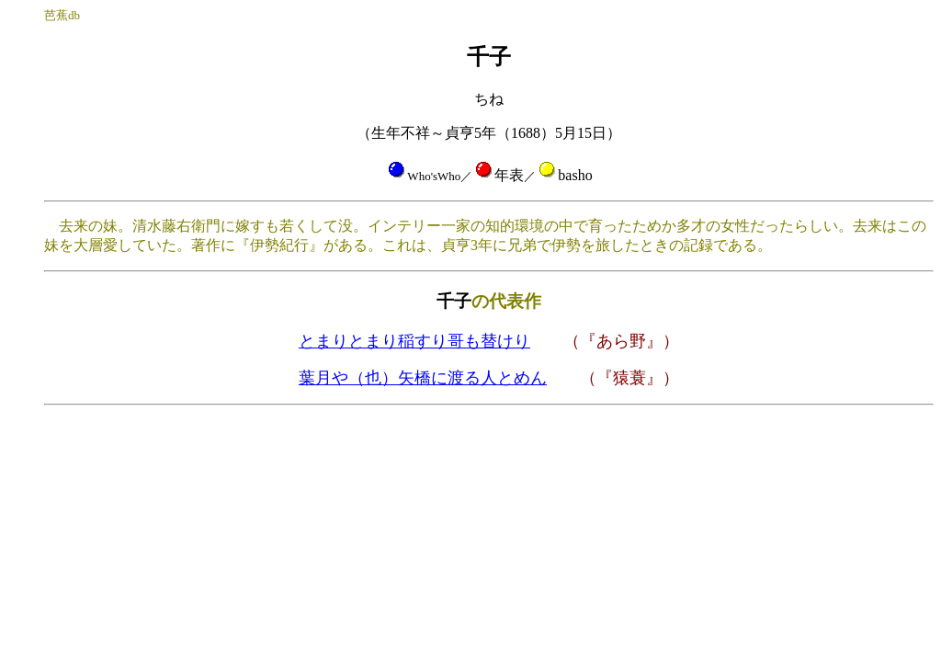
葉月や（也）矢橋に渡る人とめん (423, 378)
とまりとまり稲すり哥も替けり (414, 341)
